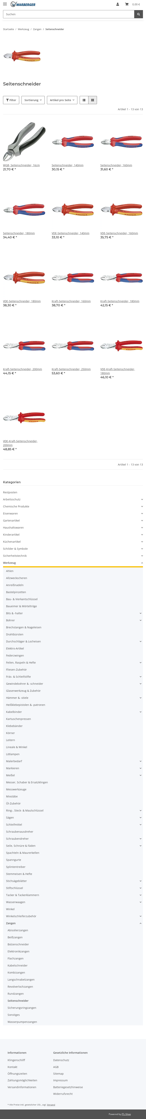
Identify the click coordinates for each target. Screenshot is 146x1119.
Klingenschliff (16, 1060)
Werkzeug (9, 563)
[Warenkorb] (132, 4)
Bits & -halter (14, 613)
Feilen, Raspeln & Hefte (21, 662)
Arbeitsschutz (12, 499)
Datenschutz (61, 1060)
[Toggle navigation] (5, 2)
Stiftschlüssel (14, 888)
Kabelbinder (14, 712)
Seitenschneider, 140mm (67, 165)
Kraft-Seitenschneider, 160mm (71, 301)
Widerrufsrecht (63, 1094)
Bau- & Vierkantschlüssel (22, 599)
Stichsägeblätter (16, 881)
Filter (11, 100)
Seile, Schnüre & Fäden (21, 845)
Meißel (10, 775)
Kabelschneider (18, 965)
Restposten (10, 492)
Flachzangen (16, 958)
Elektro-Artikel (15, 648)
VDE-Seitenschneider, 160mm (119, 233)
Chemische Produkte (16, 506)
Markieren (12, 768)
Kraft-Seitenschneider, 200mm (22, 369)
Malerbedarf (14, 761)
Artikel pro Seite (60, 100)
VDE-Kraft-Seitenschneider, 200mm (20, 443)
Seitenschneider (18, 1000)
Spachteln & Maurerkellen (22, 853)
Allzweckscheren (16, 578)
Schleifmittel (14, 824)
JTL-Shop (126, 1114)
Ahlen (9, 571)
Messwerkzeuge (16, 789)
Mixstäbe (12, 796)
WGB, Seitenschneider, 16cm (21, 165)
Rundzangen (16, 993)
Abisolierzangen (18, 930)
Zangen (11, 923)
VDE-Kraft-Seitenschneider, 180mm (117, 371)
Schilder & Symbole (15, 548)
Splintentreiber (15, 867)
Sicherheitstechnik (15, 556)
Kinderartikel (11, 534)
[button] (117, 4)
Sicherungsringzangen (22, 1008)
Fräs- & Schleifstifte (18, 676)
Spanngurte (13, 860)
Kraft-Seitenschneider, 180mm (119, 301)
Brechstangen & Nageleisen (23, 627)
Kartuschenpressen (18, 719)
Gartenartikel (11, 520)
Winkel (10, 909)
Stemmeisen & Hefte (19, 874)
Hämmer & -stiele (17, 698)
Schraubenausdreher (19, 831)
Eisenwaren (10, 513)
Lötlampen (13, 754)
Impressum (60, 1080)
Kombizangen (16, 972)
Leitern (10, 740)
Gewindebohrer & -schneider (24, 683)
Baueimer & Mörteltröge (21, 606)
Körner (10, 733)
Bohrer (10, 620)
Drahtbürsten (14, 634)
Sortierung (31, 100)
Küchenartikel (12, 541)
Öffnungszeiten (17, 1073)
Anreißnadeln (15, 585)
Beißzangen (15, 937)
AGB (56, 1067)
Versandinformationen (22, 1087)
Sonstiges (14, 1015)
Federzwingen (15, 655)
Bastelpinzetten (16, 592)
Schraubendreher (17, 838)
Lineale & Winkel (16, 747)
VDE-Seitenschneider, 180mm (22, 301)
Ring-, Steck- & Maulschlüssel (25, 810)
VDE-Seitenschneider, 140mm (70, 233)
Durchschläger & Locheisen (23, 641)
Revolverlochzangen (20, 986)
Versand (51, 1104)
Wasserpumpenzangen (22, 1022)
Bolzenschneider (18, 944)
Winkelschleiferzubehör (21, 916)
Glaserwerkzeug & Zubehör (23, 690)
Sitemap (58, 1073)
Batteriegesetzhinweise (68, 1087)
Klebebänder (14, 726)
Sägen (10, 817)
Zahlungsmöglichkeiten (22, 1080)
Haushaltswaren (13, 527)
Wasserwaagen (15, 902)
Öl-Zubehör (13, 803)
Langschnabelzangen (21, 979)
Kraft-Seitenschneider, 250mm (71, 369)
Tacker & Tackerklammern (22, 895)
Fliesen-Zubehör (16, 669)
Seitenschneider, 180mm (19, 233)
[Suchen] (68, 14)
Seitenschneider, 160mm (116, 165)
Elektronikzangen (18, 951)
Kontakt (12, 1067)
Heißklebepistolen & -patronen (25, 705)
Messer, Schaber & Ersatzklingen (27, 782)
